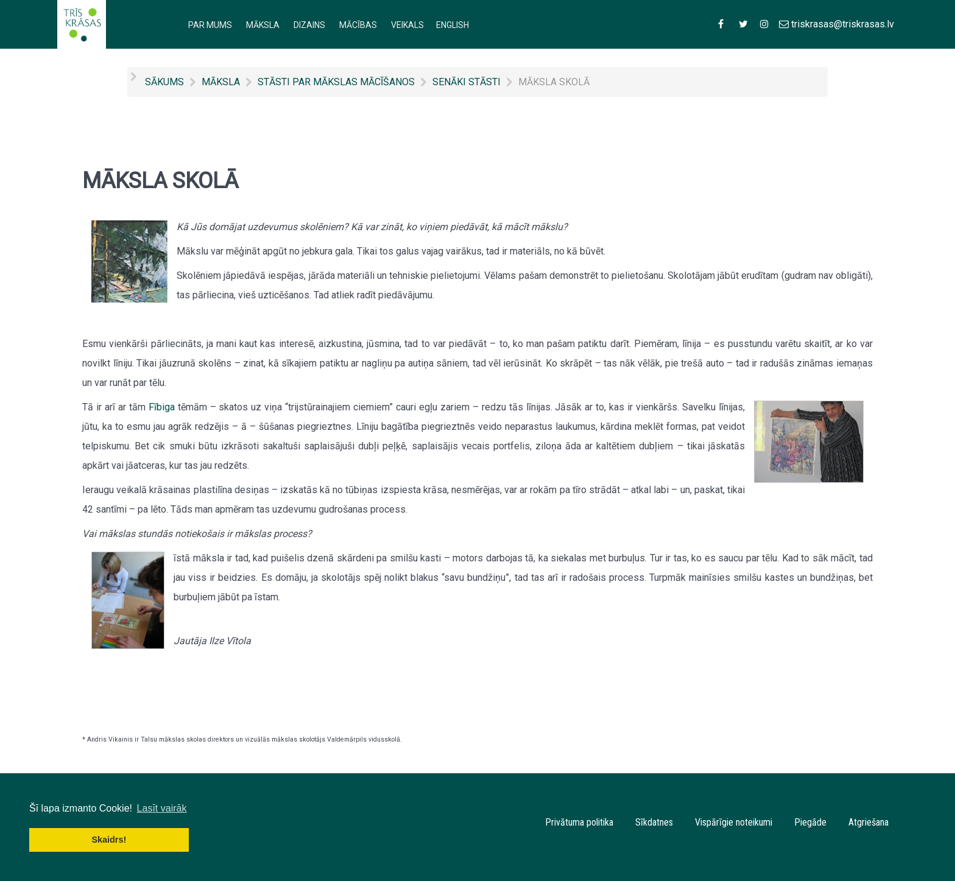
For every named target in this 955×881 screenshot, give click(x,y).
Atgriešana (868, 822)
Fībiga (162, 407)
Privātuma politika (579, 822)
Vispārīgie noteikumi (733, 822)
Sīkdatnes (654, 822)
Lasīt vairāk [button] (162, 808)
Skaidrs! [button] (108, 839)
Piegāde (810, 822)
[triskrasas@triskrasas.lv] (836, 24)
